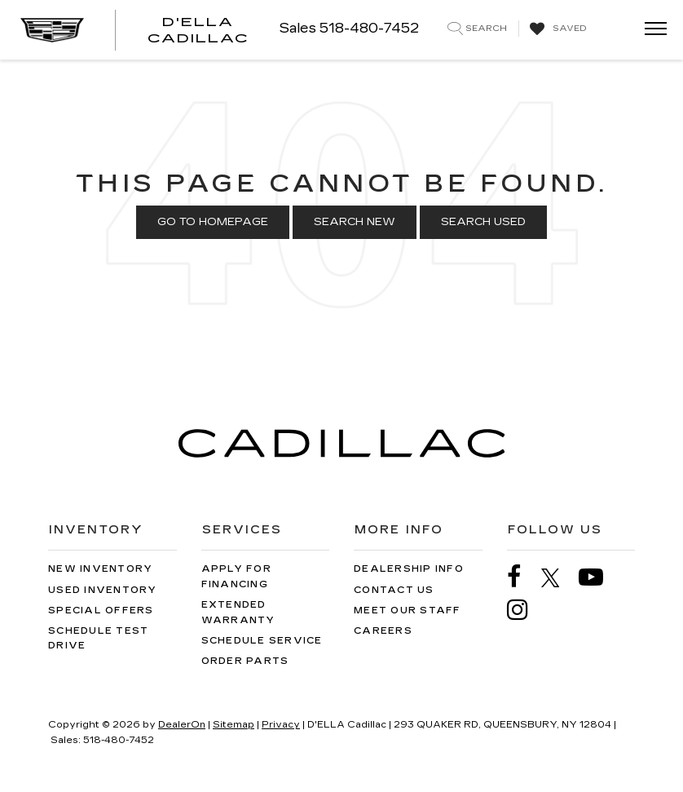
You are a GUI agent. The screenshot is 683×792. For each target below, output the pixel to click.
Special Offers (101, 610)
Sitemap (233, 724)
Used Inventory (102, 590)
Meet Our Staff (407, 610)
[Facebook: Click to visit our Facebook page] (522, 577)
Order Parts (245, 661)
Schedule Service (262, 640)
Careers (383, 631)
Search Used (483, 221)
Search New (354, 221)
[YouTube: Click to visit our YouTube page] (599, 577)
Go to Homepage (212, 221)
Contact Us (394, 590)
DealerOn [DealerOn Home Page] (181, 724)
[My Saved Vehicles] (556, 29)
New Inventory (100, 569)
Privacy (281, 724)
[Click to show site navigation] (650, 30)
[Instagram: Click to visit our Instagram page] (525, 610)
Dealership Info (409, 569)
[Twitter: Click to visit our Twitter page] (558, 577)
